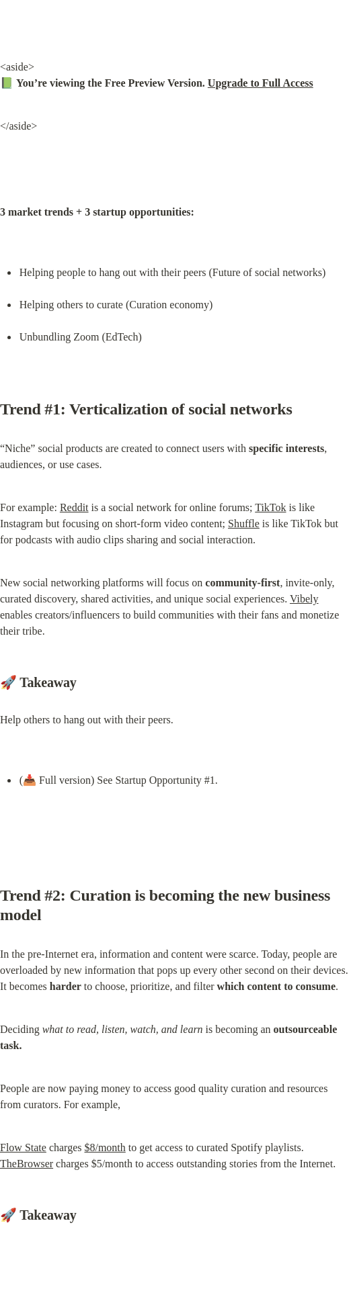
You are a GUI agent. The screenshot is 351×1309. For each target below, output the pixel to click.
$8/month (104, 1147)
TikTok (270, 507)
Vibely (304, 598)
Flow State (23, 1147)
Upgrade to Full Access (260, 83)
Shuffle (244, 523)
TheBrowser (26, 1163)
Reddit (74, 507)
